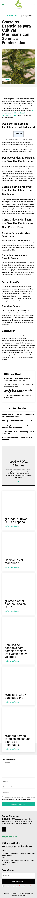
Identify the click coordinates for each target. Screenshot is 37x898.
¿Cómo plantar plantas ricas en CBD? (15, 604)
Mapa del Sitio (9, 836)
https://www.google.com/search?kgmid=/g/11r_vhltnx (18, 469)
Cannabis (7, 79)
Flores (4, 850)
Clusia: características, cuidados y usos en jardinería (18, 396)
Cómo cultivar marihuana (14, 561)
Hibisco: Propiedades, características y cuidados (17, 438)
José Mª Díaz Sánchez (13, 16)
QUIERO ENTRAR (18, 881)
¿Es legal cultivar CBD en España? (16, 520)
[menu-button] (3, 4)
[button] (33, 4)
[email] (18, 875)
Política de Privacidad (24, 886)
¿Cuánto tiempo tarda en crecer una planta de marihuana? (17, 740)
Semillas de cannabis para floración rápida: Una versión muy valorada (16, 650)
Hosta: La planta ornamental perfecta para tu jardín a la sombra (18, 391)
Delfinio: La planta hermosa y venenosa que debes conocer (18, 385)
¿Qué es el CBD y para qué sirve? (16, 696)
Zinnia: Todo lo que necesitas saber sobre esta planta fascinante (17, 379)
